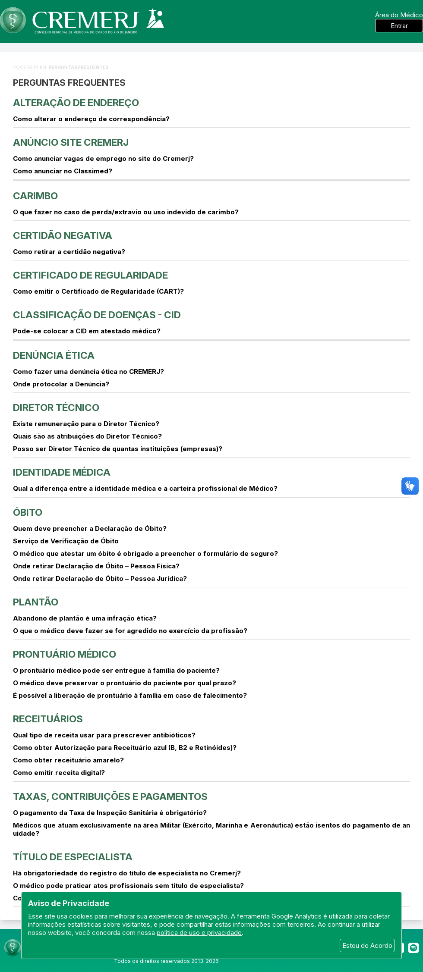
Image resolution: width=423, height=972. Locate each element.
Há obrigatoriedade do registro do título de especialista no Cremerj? (127, 873)
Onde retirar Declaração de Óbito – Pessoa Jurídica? (100, 578)
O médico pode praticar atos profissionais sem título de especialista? (128, 885)
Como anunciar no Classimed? (62, 171)
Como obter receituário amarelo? (68, 760)
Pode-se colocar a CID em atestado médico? (87, 331)
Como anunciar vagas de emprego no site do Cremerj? (103, 158)
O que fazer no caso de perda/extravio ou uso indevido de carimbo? (126, 212)
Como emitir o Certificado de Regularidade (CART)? (98, 291)
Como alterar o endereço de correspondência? (91, 119)
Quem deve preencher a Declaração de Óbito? (90, 528)
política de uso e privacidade (199, 932)
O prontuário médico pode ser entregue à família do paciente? (116, 670)
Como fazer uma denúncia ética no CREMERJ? (88, 371)
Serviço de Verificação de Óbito (66, 541)
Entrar (399, 26)
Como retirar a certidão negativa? (69, 252)
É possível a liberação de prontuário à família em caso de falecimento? (130, 695)
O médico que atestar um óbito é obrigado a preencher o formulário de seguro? (145, 553)
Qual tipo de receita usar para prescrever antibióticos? (104, 735)
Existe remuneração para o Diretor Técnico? (86, 424)
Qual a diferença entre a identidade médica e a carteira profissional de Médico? (145, 488)
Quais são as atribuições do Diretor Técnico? (87, 436)
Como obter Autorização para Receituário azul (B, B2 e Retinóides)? (125, 747)
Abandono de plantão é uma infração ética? (85, 618)
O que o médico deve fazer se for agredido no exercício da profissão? (130, 631)
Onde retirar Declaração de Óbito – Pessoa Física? (96, 566)
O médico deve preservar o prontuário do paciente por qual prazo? (124, 683)
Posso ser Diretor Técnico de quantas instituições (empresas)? (117, 449)
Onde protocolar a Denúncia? (61, 384)
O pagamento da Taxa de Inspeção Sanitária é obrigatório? (110, 813)
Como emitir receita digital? (59, 772)
